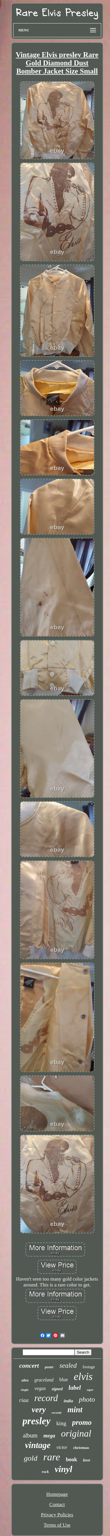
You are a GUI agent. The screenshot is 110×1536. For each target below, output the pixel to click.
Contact (57, 1504)
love (86, 1460)
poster (49, 1367)
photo (87, 1399)
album (30, 1435)
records (57, 1412)
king (61, 1423)
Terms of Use (57, 1525)
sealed (68, 1365)
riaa (23, 1400)
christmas (81, 1447)
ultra (24, 1380)
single (25, 1389)
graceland (43, 1379)
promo (82, 1422)
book (71, 1459)
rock (45, 1471)
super (90, 1389)
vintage (37, 1445)
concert (29, 1365)
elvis (83, 1376)
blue (63, 1379)
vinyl (63, 1469)
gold (30, 1458)
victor (61, 1447)
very (39, 1409)
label (75, 1387)
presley (36, 1421)
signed (57, 1389)
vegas (40, 1388)
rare (51, 1457)
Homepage (57, 1494)
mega (49, 1436)
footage (88, 1367)
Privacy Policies (57, 1515)
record (46, 1398)
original (76, 1433)
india (68, 1400)
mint (74, 1409)
